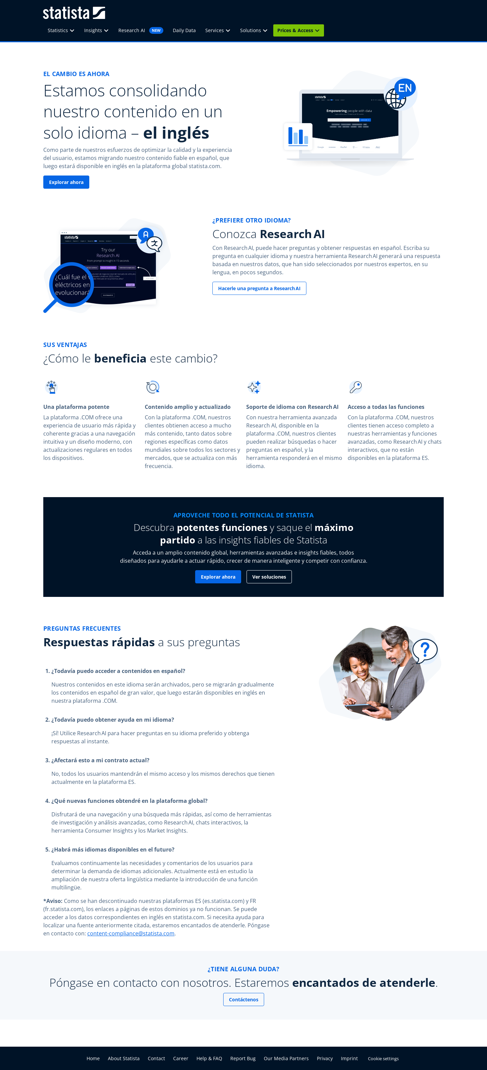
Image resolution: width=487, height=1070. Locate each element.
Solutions (250, 30)
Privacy (325, 1058)
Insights (93, 30)
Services (214, 30)
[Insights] (108, 30)
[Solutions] (267, 30)
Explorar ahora (66, 182)
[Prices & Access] (319, 30)
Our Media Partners (286, 1058)
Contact (156, 1058)
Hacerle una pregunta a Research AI (259, 288)
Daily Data (184, 30)
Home (93, 1058)
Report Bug (243, 1058)
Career (180, 1058)
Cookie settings (383, 1058)
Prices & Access (295, 30)
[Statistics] (74, 30)
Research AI (140, 30)
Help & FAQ (209, 1058)
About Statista (124, 1058)
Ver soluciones (269, 577)
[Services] (230, 30)
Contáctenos (243, 999)
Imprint (349, 1058)
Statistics (58, 30)
